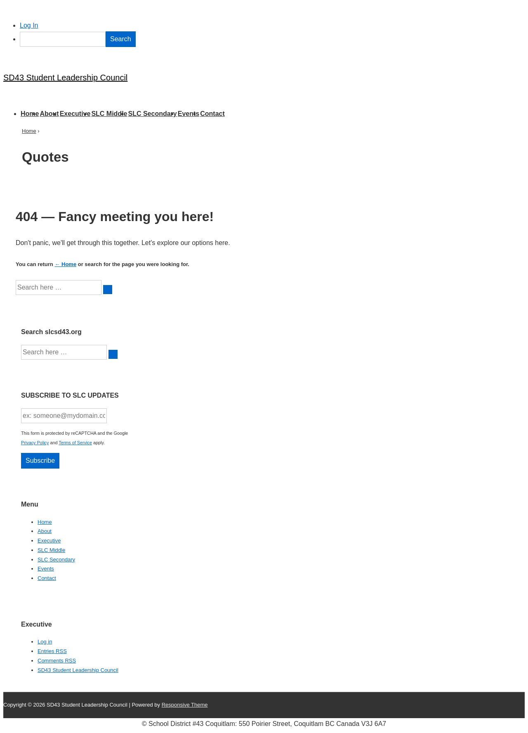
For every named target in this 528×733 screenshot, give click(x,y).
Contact (212, 113)
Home (30, 113)
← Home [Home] (65, 264)
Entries (52, 651)
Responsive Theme (185, 705)
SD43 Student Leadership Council (65, 77)
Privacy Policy (35, 442)
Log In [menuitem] (29, 25)
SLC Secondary (152, 113)
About (49, 113)
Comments (57, 661)
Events (188, 113)
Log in (45, 642)
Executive (75, 113)
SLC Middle (109, 113)
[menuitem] (272, 39)
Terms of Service (75, 442)
